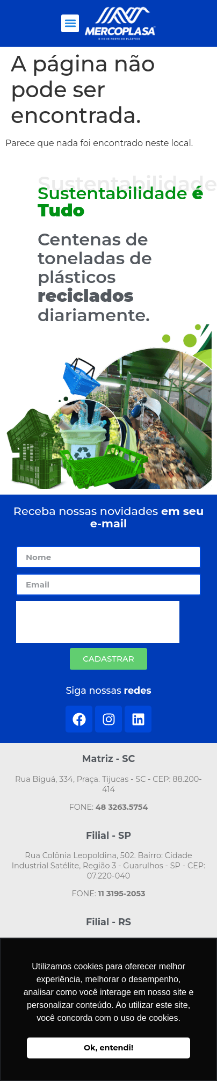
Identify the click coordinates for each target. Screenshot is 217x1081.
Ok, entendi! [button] (108, 1048)
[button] (70, 23)
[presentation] (97, 622)
